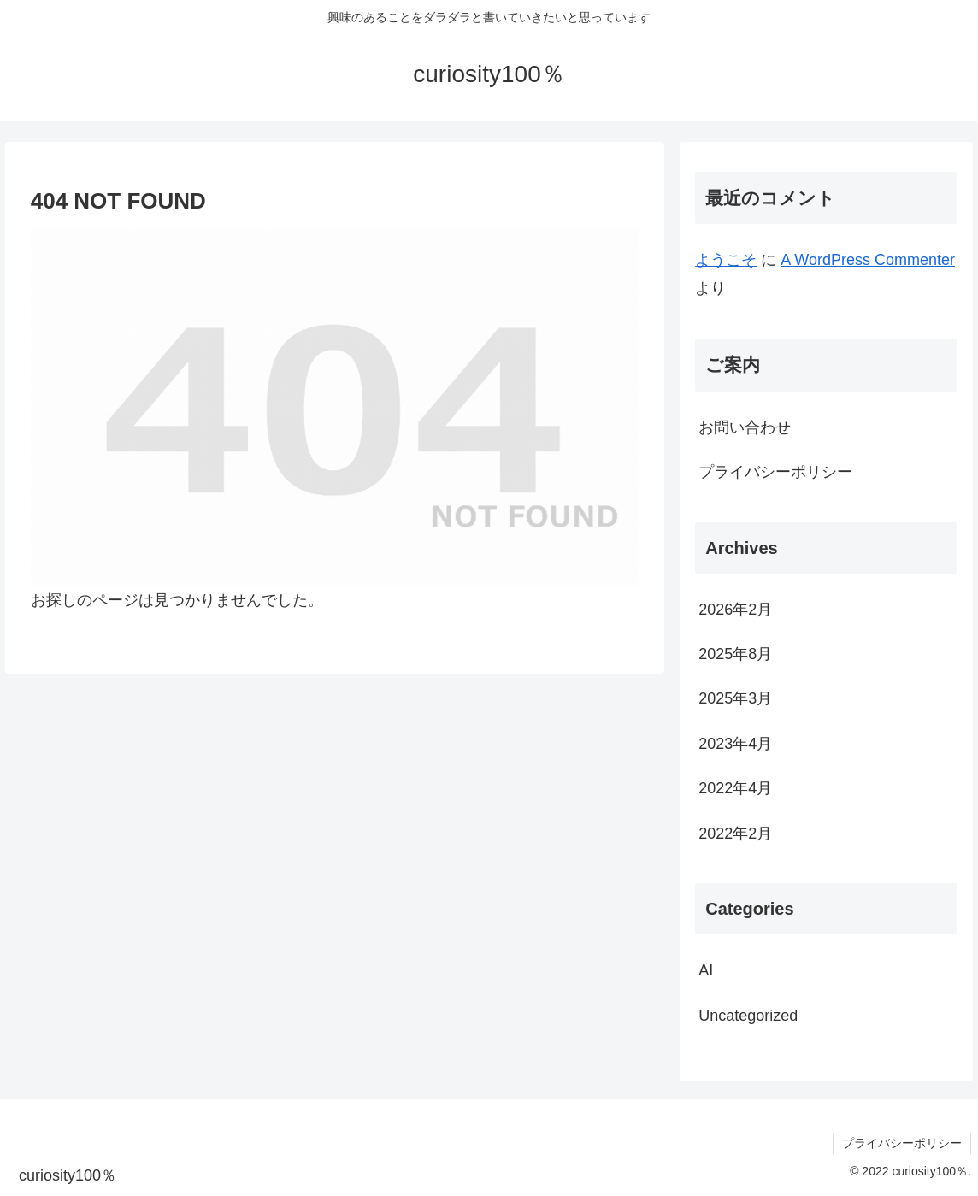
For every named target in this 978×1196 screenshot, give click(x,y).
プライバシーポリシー (775, 471)
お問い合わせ (744, 427)
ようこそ (726, 259)
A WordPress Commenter (868, 259)
